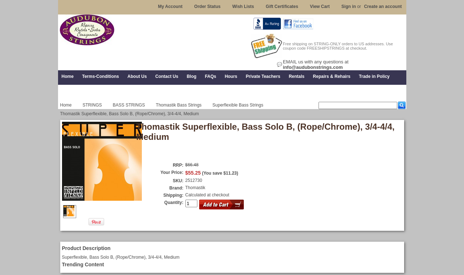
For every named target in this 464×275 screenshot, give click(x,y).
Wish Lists (243, 6)
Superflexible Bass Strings (238, 105)
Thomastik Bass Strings (179, 105)
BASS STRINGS (129, 105)
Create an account (383, 6)
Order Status (207, 6)
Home (66, 105)
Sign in (348, 6)
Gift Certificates (282, 6)
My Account (170, 6)
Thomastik (195, 187)
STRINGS (92, 105)
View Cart (319, 6)
